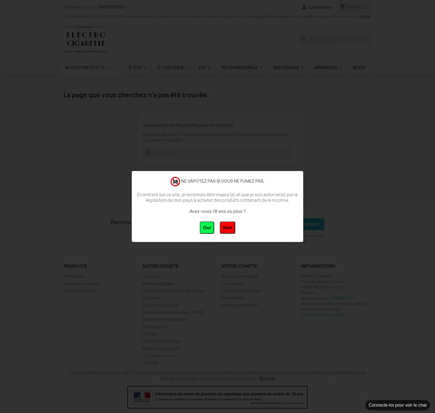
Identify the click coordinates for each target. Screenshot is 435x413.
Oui (207, 228)
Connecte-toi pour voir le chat (398, 405)
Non (227, 228)
